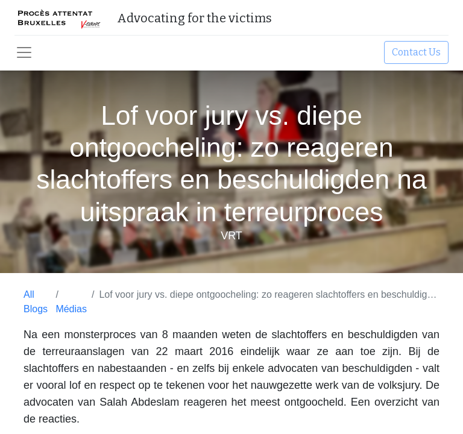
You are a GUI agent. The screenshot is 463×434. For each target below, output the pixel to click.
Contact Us (416, 52)
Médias (71, 309)
